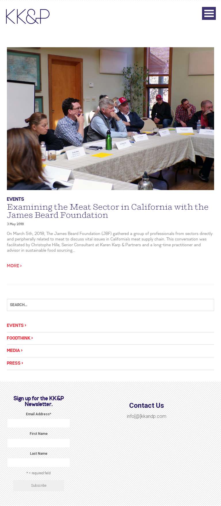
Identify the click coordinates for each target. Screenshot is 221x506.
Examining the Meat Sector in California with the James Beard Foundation (108, 211)
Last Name (38, 454)
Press (14, 363)
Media (13, 350)
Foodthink (19, 338)
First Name (39, 434)
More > (14, 266)
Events (15, 199)
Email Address (38, 414)
